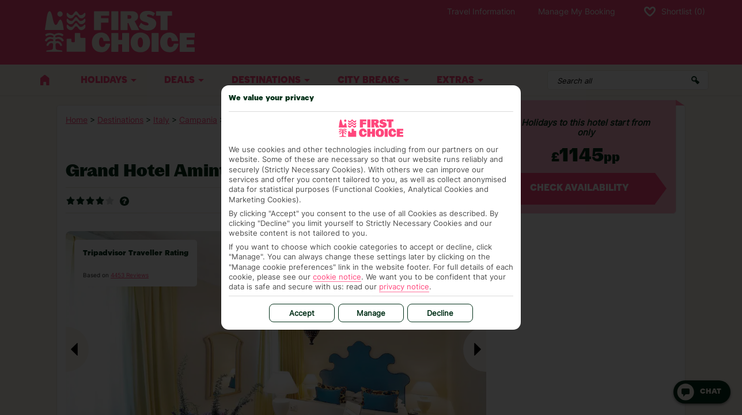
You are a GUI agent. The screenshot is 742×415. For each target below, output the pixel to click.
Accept (302, 313)
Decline (440, 313)
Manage (371, 313)
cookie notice (337, 276)
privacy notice (404, 286)
